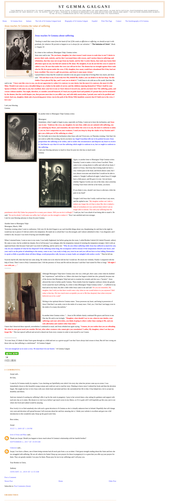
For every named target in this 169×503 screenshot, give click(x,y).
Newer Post (9, 481)
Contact (118, 21)
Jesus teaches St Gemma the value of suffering (27, 26)
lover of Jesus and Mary (18, 435)
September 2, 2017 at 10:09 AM (25, 442)
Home (5, 21)
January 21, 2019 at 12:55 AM (24, 472)
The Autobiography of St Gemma (137, 21)
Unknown (13, 448)
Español (94, 21)
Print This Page (106, 21)
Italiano (29, 21)
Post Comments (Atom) (22, 486)
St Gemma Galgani (84, 7)
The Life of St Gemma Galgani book (48, 21)
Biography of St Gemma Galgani (76, 21)
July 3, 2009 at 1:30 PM (21, 429)
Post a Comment (10, 477)
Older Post (112, 481)
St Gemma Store (16, 21)
